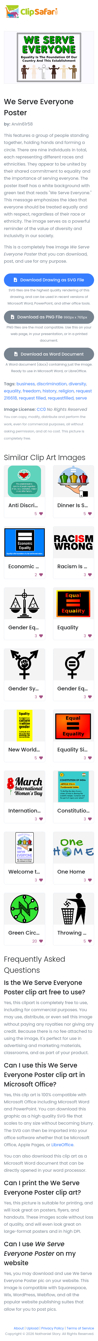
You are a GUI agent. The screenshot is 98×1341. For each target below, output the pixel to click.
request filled (32, 398)
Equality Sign (74, 749)
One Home (71, 871)
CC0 (41, 409)
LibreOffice (62, 1145)
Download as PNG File (49, 317)
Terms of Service (80, 1328)
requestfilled (61, 398)
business (25, 384)
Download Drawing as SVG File (49, 280)
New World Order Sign (37, 749)
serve (81, 398)
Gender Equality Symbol (39, 627)
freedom (32, 391)
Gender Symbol (28, 688)
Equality (67, 627)
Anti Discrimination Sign (39, 505)
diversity (77, 384)
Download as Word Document (49, 354)
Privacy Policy (52, 1328)
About (19, 1328)
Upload (33, 1328)
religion (66, 391)
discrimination (52, 384)
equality (12, 391)
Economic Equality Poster (41, 566)
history (50, 391)
